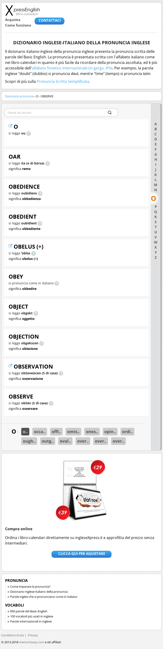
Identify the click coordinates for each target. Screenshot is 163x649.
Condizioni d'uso (12, 635)
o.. (25, 431)
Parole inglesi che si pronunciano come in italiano (43, 597)
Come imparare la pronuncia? (30, 586)
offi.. (56, 431)
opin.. (110, 431)
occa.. (39, 431)
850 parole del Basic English (28, 611)
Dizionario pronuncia (19, 96)
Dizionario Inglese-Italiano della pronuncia (39, 591)
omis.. (73, 431)
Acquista (12, 19)
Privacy (33, 635)
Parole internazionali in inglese (31, 621)
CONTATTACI (50, 20)
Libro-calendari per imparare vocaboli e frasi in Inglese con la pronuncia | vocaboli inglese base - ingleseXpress (22, 10)
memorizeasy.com (31, 642)
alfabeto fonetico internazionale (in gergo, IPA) (72, 68)
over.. (83, 441)
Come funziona (18, 25)
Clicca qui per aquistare (81, 553)
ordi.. (127, 431)
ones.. (92, 431)
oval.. (65, 441)
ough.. (29, 441)
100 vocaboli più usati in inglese (31, 616)
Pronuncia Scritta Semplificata (63, 81)
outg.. (48, 441)
